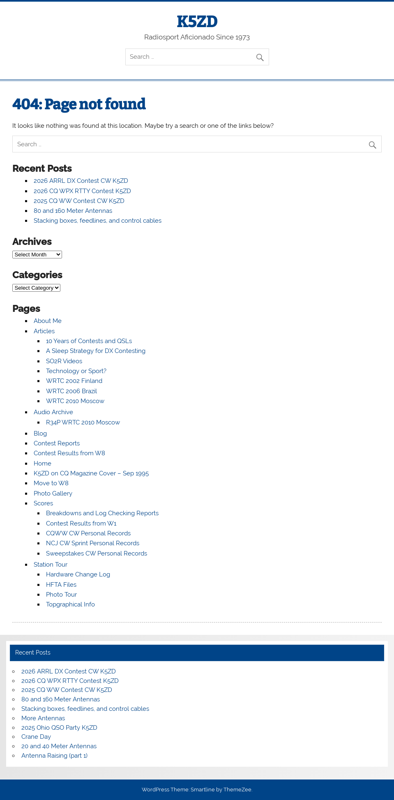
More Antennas (43, 718)
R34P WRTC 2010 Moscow (83, 422)
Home (42, 463)
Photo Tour (61, 594)
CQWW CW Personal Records (88, 533)
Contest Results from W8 (69, 453)
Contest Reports (57, 443)
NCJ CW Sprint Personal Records (92, 543)
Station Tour (50, 564)
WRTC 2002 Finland (74, 381)
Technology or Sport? (76, 371)
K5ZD (197, 21)
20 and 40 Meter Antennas (59, 746)
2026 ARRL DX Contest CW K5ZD (81, 180)
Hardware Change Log (78, 574)
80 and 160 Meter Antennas (73, 210)
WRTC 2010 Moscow (75, 401)
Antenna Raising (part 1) (54, 755)
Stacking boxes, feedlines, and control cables (97, 220)
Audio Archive (53, 412)
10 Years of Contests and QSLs (89, 341)
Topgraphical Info (70, 604)
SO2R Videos (64, 361)
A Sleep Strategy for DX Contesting (95, 351)
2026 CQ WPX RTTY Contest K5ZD (82, 191)
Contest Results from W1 (81, 523)
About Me (48, 321)
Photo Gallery (53, 493)
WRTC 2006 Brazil (71, 391)
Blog (40, 433)
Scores (43, 503)
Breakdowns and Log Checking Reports (102, 513)
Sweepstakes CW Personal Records (96, 553)
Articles (44, 331)
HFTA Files (61, 584)
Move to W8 (51, 483)
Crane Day (36, 736)
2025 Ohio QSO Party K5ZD (59, 727)
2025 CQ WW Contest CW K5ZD (79, 201)
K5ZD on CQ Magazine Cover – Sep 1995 (91, 473)
